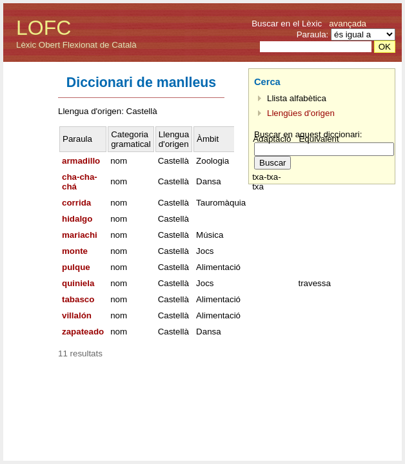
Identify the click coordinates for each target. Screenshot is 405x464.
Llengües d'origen (301, 113)
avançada (347, 23)
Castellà (173, 161)
